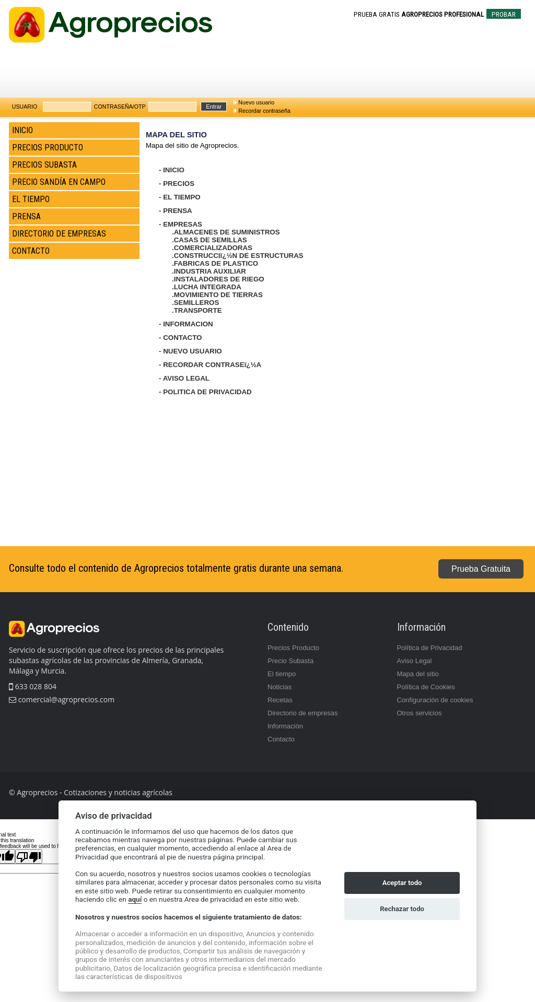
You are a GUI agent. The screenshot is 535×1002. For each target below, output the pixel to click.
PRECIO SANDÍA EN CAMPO (59, 182)
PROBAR (504, 14)
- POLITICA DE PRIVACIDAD (205, 392)
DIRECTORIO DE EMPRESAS (59, 234)
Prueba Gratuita (480, 568)
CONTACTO (31, 251)
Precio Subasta (290, 661)
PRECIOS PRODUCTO (47, 147)
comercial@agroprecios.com (65, 699)
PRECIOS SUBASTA (44, 165)
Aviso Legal (414, 661)
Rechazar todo (402, 909)
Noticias (280, 687)
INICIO (22, 130)
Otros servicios (419, 713)
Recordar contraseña (264, 111)
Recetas (280, 700)
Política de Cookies (426, 687)
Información (285, 726)
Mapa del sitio (418, 674)
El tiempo (282, 674)
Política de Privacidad (429, 648)
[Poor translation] (28, 856)
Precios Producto (293, 648)
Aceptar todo (402, 883)
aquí (135, 899)
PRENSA (26, 216)
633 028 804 (32, 686)
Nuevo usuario (256, 102)
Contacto (281, 739)
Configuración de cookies (435, 700)
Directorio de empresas (303, 713)
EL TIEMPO (31, 199)
